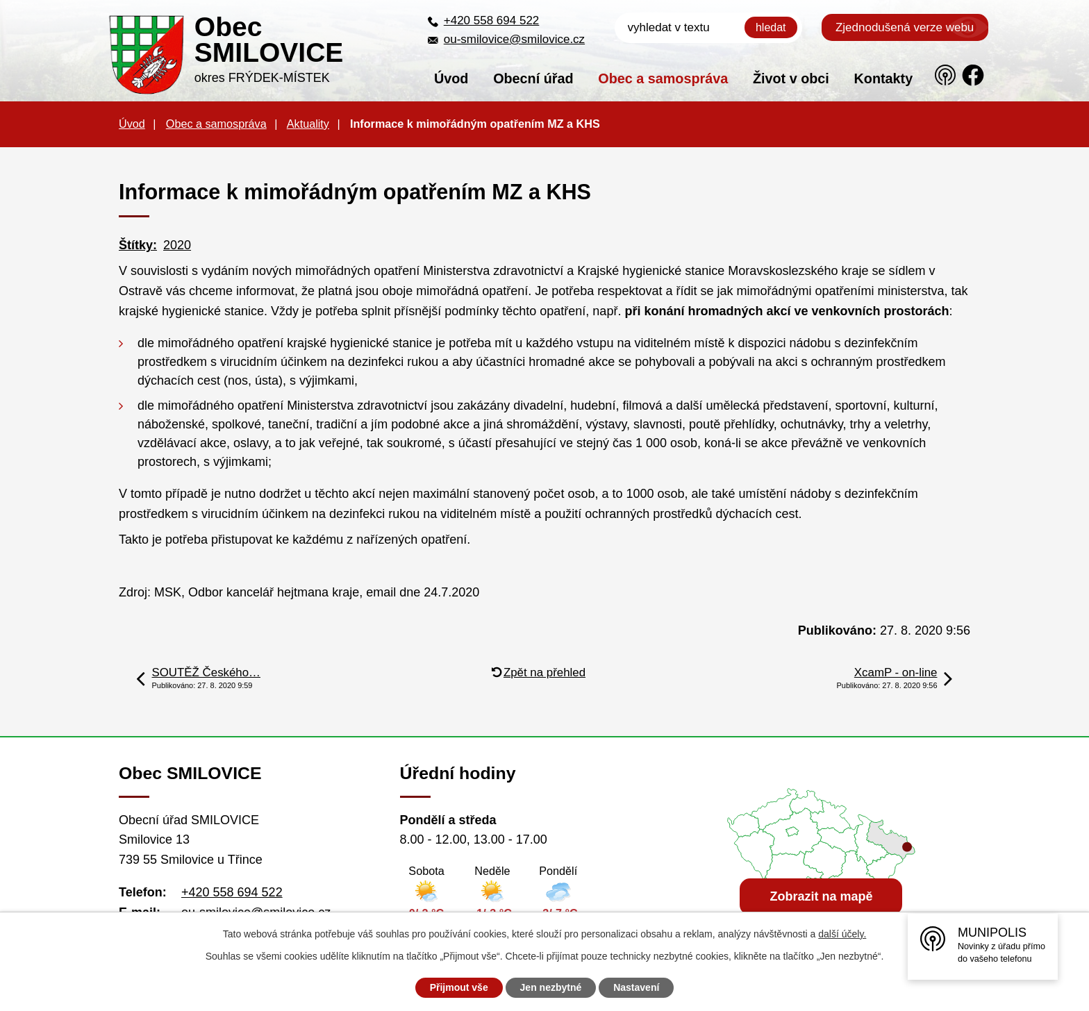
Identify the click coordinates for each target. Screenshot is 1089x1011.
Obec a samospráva (663, 78)
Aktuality (308, 123)
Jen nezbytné (551, 987)
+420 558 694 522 (492, 20)
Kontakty (883, 78)
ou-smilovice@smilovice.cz (514, 39)
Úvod (451, 78)
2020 (177, 245)
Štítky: (138, 245)
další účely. (842, 933)
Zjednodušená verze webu (905, 27)
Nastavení (636, 987)
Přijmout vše (459, 987)
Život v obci (791, 78)
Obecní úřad (533, 78)
